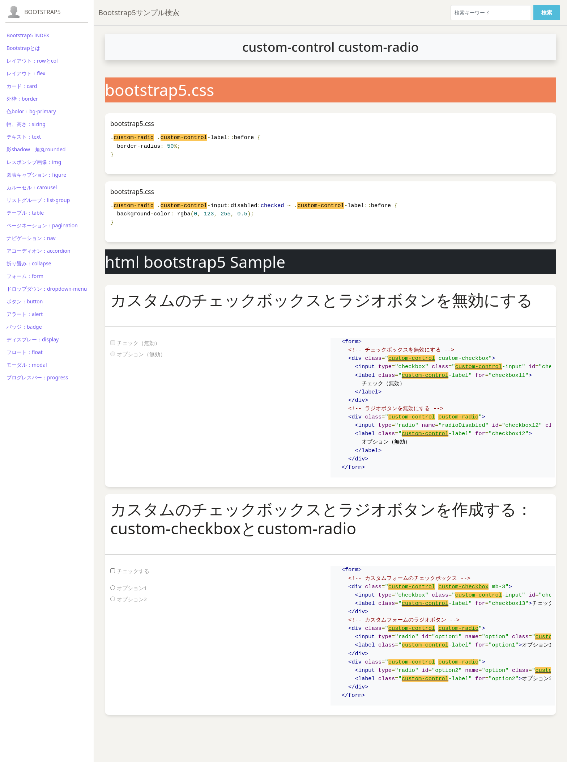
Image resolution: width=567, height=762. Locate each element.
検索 (546, 12)
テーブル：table (25, 212)
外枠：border (22, 98)
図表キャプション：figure (36, 174)
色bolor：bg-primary (31, 111)
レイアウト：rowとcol (32, 60)
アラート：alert (25, 314)
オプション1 (132, 588)
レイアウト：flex (26, 73)
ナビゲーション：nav (31, 238)
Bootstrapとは (23, 48)
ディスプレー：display (33, 339)
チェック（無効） (138, 342)
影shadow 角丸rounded (36, 149)
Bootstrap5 (42, 12)
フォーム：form (25, 276)
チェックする (133, 570)
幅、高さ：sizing (26, 124)
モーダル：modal (27, 364)
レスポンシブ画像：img (34, 162)
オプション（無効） (141, 354)
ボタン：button (25, 301)
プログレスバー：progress (37, 377)
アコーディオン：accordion (39, 250)
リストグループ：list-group (38, 200)
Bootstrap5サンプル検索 (138, 12)
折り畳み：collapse (29, 263)
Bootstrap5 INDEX (28, 35)
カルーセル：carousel (32, 187)
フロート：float (25, 352)
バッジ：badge (24, 326)
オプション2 (132, 599)
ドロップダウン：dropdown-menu (47, 288)
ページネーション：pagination (42, 225)
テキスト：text (24, 136)
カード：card (22, 86)
